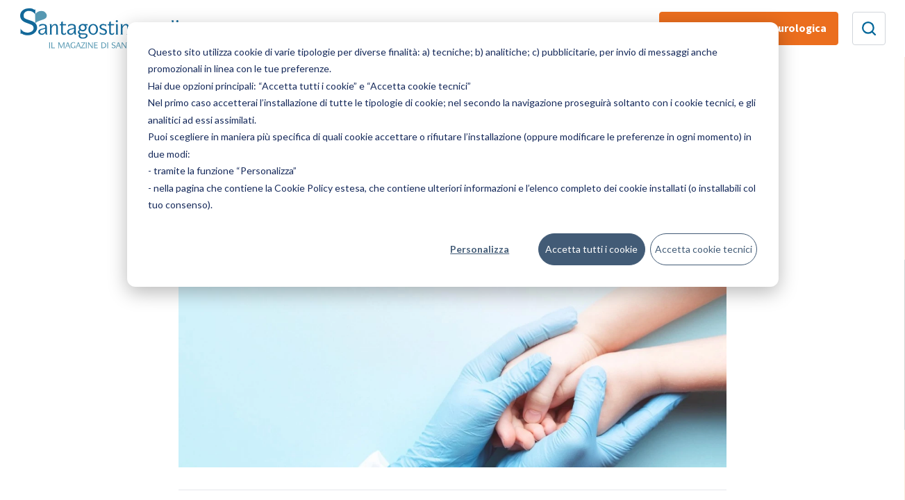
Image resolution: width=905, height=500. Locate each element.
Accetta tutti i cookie (591, 249)
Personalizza (479, 249)
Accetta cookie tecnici (703, 249)
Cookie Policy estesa (319, 188)
